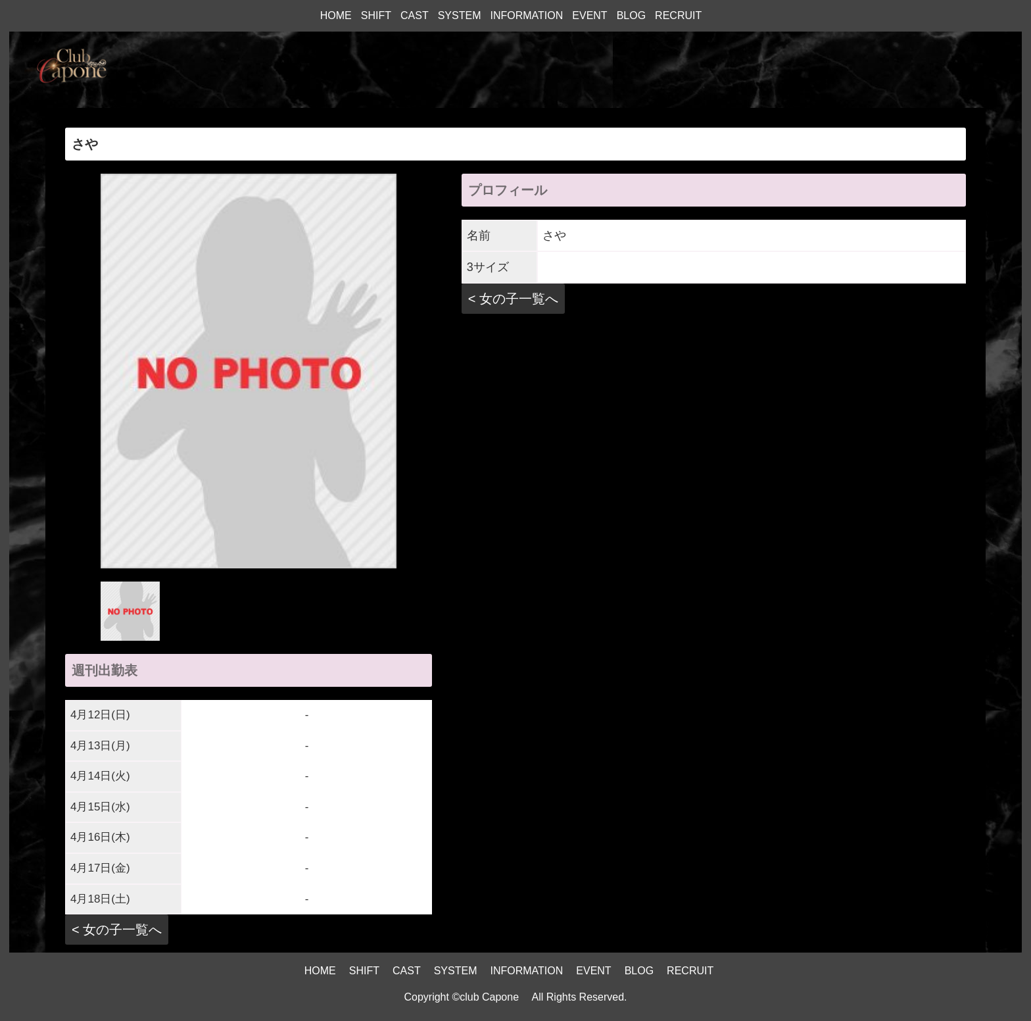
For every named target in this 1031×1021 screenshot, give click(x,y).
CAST (414, 15)
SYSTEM (459, 15)
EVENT (589, 15)
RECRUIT (678, 15)
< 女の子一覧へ (117, 929)
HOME (336, 15)
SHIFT (376, 15)
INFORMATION (526, 15)
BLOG (631, 15)
